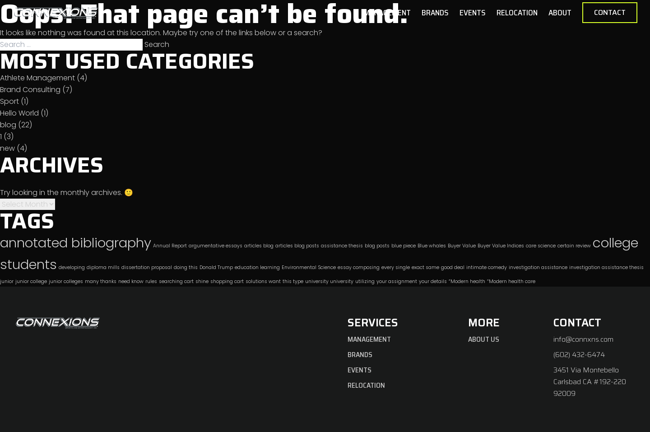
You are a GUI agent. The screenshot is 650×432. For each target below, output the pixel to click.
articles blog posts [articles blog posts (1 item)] (297, 245)
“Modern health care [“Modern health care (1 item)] (511, 281)
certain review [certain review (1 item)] (574, 245)
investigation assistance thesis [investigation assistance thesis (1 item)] (606, 267)
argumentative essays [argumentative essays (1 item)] (215, 245)
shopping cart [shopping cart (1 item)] (227, 281)
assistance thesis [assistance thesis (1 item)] (342, 245)
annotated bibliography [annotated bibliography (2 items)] (75, 242)
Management (387, 12)
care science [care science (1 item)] (541, 245)
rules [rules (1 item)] (151, 281)
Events (473, 12)
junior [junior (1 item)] (7, 281)
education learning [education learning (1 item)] (257, 267)
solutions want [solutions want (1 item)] (263, 281)
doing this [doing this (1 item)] (186, 267)
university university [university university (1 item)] (329, 281)
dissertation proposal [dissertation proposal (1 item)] (146, 267)
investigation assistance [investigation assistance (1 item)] (538, 267)
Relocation (517, 12)
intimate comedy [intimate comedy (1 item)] (486, 267)
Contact (610, 12)
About (559, 12)
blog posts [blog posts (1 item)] (377, 245)
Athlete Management (37, 78)
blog (8, 125)
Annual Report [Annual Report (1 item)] (170, 245)
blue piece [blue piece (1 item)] (403, 245)
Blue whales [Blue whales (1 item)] (432, 245)
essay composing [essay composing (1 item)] (359, 267)
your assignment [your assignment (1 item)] (396, 281)
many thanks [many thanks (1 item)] (100, 281)
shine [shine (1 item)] (202, 281)
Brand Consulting (30, 89)
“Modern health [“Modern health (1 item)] (467, 281)
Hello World (19, 113)
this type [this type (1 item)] (293, 281)
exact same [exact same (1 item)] (425, 267)
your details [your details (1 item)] (433, 281)
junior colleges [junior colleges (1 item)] (66, 281)
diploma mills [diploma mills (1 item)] (103, 267)
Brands (435, 12)
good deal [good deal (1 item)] (452, 267)
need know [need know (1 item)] (131, 281)
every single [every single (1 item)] (395, 267)
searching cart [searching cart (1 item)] (176, 281)
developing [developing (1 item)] (72, 267)
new (7, 148)
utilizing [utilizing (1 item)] (365, 281)
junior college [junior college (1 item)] (31, 281)
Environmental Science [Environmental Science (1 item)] (309, 267)
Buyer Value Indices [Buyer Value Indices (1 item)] (501, 245)
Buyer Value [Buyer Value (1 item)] (462, 245)
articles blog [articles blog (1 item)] (259, 245)
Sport (9, 101)
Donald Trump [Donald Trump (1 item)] (216, 267)
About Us (483, 339)
